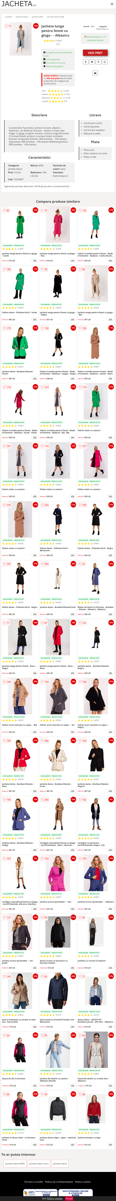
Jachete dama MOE (55, 16)
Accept (69, 1198)
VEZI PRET (95, 53)
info (34, 260)
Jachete (8, 16)
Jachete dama (22, 16)
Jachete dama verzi (39, 1163)
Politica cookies (83, 1181)
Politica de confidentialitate (59, 1181)
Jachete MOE (37, 16)
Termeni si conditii (33, 1181)
